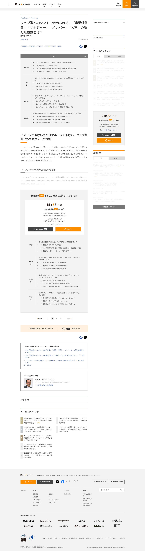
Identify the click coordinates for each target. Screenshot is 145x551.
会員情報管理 (73, 538)
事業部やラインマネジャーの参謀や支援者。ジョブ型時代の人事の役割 (58, 113)
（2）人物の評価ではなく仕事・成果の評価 (49, 86)
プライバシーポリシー (111, 538)
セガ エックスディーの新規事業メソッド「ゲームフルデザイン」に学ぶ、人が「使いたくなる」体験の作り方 (38, 429)
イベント (52, 4)
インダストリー (37, 500)
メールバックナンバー (54, 224)
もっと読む (27, 365)
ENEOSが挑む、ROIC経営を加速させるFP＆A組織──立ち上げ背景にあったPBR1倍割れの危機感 (38, 455)
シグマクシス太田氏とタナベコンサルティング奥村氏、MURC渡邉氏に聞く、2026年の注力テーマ (73, 429)
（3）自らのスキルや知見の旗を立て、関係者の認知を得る (54, 107)
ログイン (68, 229)
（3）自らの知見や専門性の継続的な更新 (48, 89)
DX (49, 497)
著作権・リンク (52, 538)
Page (26, 67)
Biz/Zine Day (67, 494)
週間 (109, 56)
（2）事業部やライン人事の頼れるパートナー (50, 119)
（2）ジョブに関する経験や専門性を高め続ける (50, 104)
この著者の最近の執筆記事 (44, 385)
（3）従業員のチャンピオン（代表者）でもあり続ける (53, 122)
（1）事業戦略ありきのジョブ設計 (46, 65)
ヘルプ (44, 538)
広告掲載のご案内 (100, 481)
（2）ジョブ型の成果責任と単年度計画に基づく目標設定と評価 (55, 68)
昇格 (59, 46)
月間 (119, 56)
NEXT (69, 319)
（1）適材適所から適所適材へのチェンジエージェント (53, 116)
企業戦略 (24, 46)
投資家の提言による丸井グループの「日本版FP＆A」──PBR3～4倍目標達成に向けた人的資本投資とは (38, 421)
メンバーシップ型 (50, 46)
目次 (69, 56)
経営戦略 (51, 494)
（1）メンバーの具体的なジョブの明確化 (48, 83)
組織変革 (35, 497)
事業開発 (35, 494)
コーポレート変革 (54, 500)
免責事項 (81, 538)
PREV (39, 319)
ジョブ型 (39, 46)
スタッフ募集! (63, 538)
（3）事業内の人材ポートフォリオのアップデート (51, 71)
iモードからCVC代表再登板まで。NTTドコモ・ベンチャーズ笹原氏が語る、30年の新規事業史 (73, 421)
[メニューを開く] (10, 4)
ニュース (37, 4)
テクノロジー (52, 503)
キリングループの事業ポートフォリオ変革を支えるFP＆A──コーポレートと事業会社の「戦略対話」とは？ (38, 438)
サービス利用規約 (98, 538)
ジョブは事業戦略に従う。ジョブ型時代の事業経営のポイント (55, 62)
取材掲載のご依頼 (117, 481)
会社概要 (88, 538)
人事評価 (31, 46)
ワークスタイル (37, 503)
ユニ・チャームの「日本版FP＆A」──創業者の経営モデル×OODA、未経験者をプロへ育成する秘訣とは (38, 447)
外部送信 (122, 538)
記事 (44, 4)
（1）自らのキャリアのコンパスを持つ (47, 101)
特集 (59, 4)
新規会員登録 (40, 229)
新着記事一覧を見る (109, 207)
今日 (98, 56)
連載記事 (35, 505)
